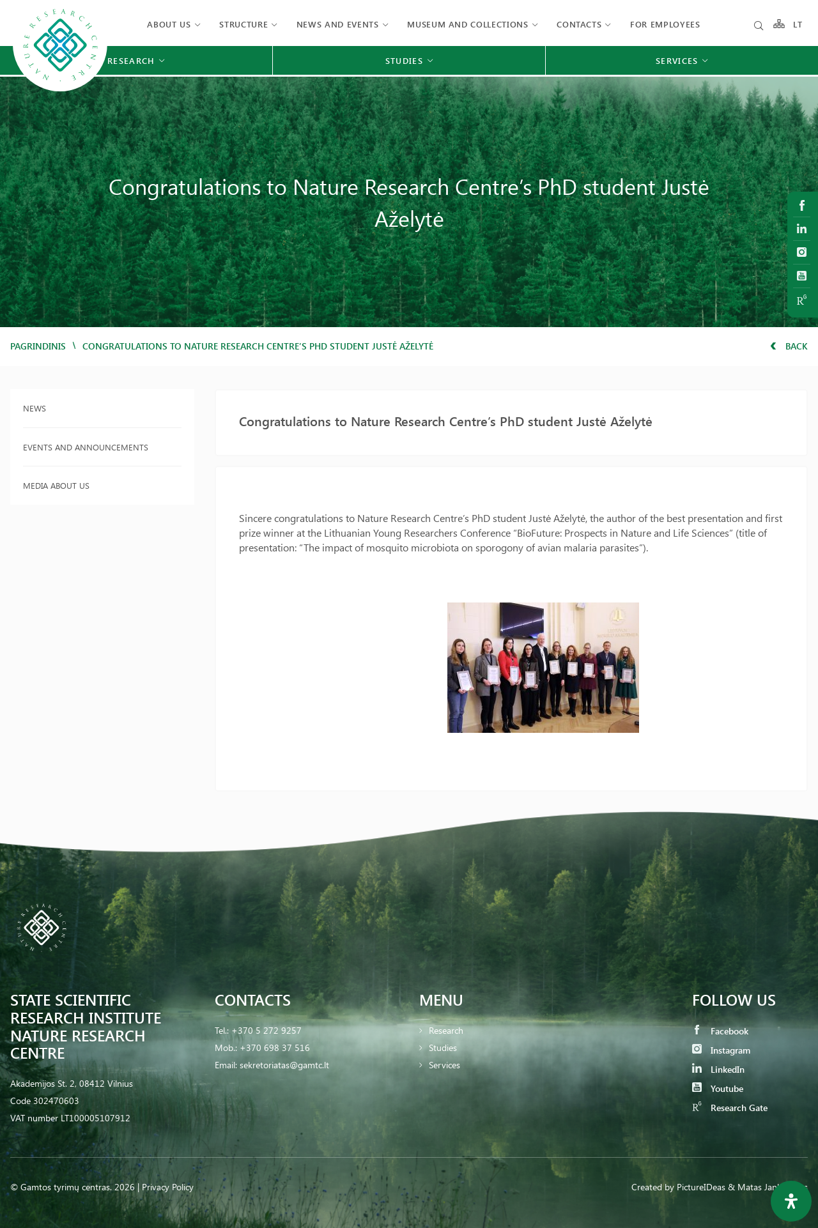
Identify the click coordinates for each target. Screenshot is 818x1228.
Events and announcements (85, 446)
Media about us (56, 485)
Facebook (720, 1031)
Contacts (579, 24)
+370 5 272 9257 (266, 1030)
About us (168, 24)
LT (798, 24)
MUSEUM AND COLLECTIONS (467, 24)
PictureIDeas (701, 1187)
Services (444, 1065)
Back (789, 346)
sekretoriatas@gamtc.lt (284, 1065)
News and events (338, 24)
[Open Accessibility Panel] (791, 1201)
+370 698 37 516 (275, 1047)
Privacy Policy (168, 1187)
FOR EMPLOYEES (665, 24)
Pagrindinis (38, 346)
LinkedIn (718, 1069)
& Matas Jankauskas (768, 1187)
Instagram (721, 1050)
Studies (443, 1047)
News (34, 408)
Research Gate (730, 1107)
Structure (243, 24)
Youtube (717, 1088)
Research (446, 1030)
